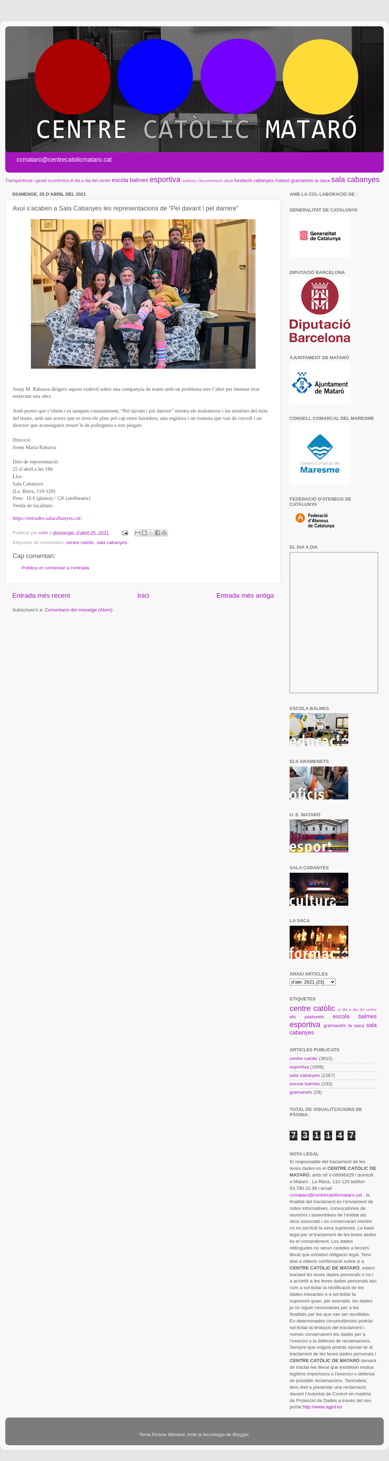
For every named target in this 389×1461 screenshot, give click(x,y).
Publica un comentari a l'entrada (55, 567)
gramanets (302, 180)
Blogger (240, 1434)
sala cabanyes (355, 179)
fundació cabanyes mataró (262, 180)
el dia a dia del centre (90, 180)
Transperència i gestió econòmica (37, 180)
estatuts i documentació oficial (208, 181)
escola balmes (130, 180)
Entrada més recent (41, 595)
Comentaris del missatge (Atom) (79, 609)
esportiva (165, 179)
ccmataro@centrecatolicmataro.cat (326, 1195)
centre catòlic (80, 542)
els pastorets (307, 1016)
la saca (322, 180)
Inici (143, 595)
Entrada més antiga (245, 595)
